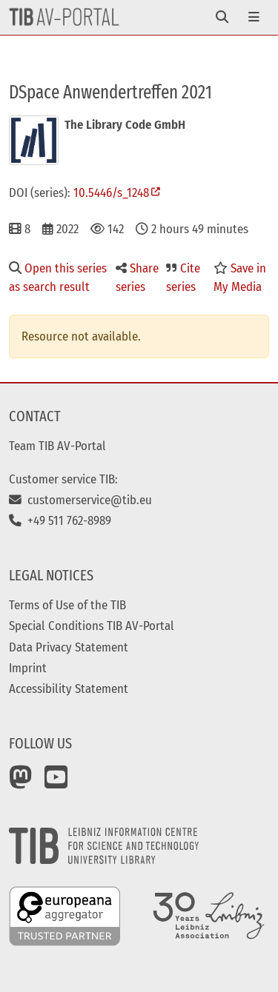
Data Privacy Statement (68, 647)
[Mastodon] (21, 782)
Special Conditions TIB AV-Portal (91, 625)
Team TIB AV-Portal (57, 445)
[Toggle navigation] (222, 17)
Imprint (28, 667)
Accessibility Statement (68, 688)
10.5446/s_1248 (111, 192)
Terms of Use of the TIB (67, 604)
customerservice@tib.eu (80, 499)
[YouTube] (56, 782)
